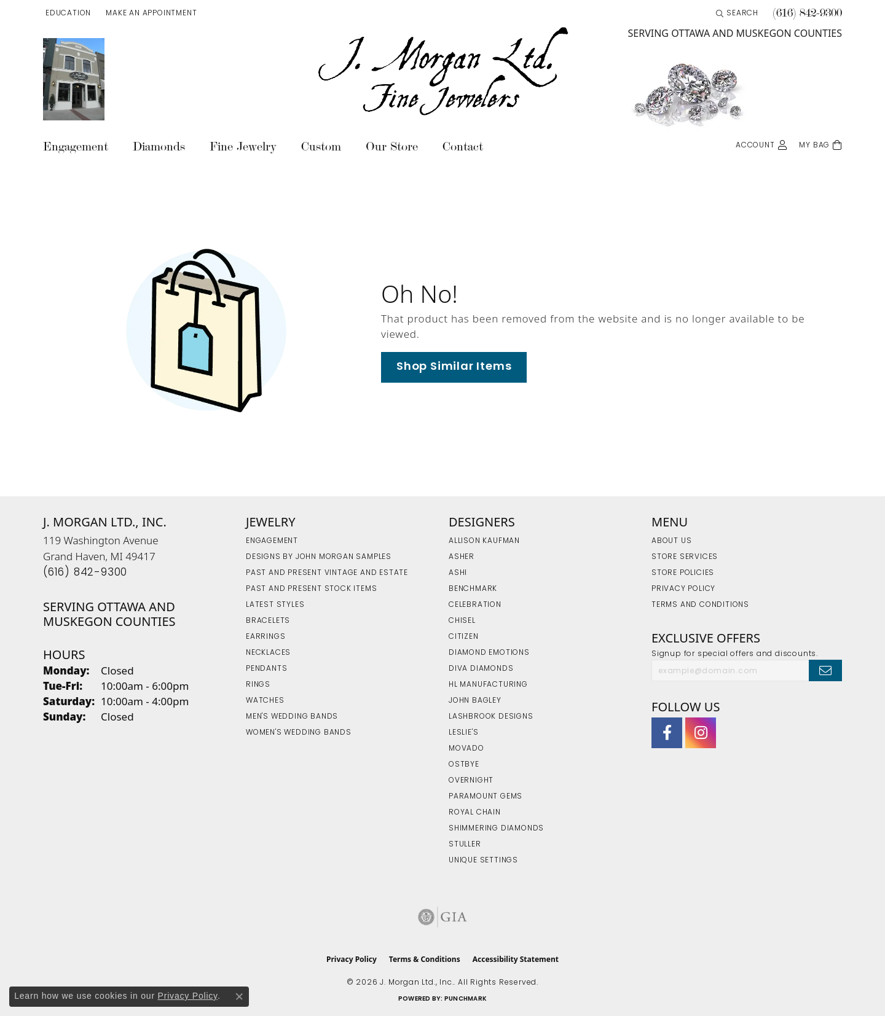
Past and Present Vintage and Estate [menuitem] (327, 573)
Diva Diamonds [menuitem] (481, 669)
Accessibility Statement (516, 959)
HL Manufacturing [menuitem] (488, 685)
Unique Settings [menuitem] (483, 860)
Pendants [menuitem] (266, 669)
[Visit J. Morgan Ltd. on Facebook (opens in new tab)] (666, 732)
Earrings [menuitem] (265, 637)
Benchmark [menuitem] (473, 589)
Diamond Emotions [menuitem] (489, 653)
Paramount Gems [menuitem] (485, 796)
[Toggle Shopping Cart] (820, 144)
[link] (150, 13)
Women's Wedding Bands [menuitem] (299, 733)
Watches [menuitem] (265, 701)
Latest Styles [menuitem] (275, 605)
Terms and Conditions (700, 605)
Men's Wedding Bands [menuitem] (292, 717)
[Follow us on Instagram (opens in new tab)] (700, 732)
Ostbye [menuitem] (464, 764)
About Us (671, 541)
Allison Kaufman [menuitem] (484, 541)
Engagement (75, 146)
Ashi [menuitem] (458, 573)
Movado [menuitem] (466, 748)
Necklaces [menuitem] (268, 653)
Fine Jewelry (243, 146)
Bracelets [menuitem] (268, 621)
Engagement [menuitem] (272, 541)
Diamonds (159, 146)
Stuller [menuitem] (465, 844)
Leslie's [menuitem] (463, 733)
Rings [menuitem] (258, 685)
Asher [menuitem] (461, 557)
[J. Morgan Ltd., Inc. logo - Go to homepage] (442, 71)
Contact (462, 146)
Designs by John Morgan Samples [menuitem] (318, 557)
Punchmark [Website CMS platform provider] (465, 999)
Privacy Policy (683, 589)
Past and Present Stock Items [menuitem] (311, 589)
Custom (321, 146)
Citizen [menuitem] (464, 637)
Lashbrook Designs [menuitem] (491, 717)
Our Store (392, 146)
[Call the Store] (85, 573)
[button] (67, 13)
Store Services (684, 557)
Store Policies (682, 573)
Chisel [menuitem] (462, 621)
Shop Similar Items (453, 367)
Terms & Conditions (424, 959)
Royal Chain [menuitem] (475, 812)
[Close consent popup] (239, 996)
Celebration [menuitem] (475, 605)
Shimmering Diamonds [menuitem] (496, 828)
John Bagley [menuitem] (475, 701)
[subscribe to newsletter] (825, 670)
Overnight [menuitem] (471, 780)
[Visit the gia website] (442, 917)
